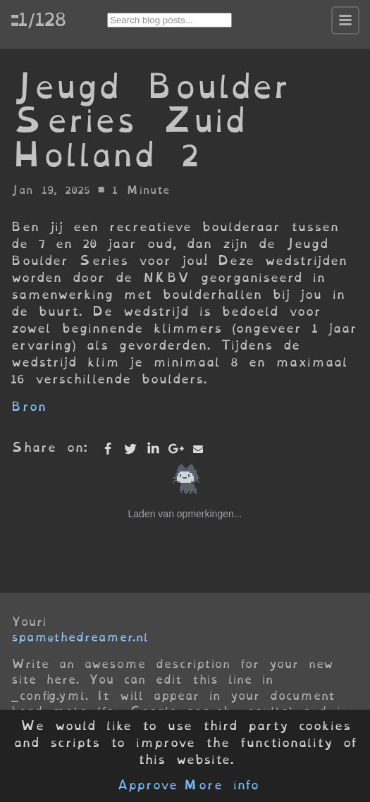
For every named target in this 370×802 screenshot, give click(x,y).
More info (221, 785)
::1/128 (38, 19)
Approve (147, 785)
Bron (29, 406)
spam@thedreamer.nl (80, 637)
